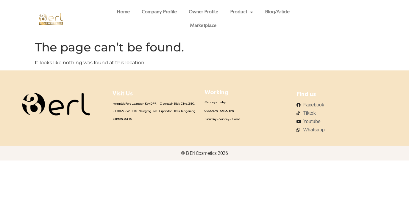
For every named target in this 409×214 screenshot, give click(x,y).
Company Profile (159, 12)
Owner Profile (203, 12)
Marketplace (203, 25)
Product (241, 12)
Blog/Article (277, 12)
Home (123, 12)
